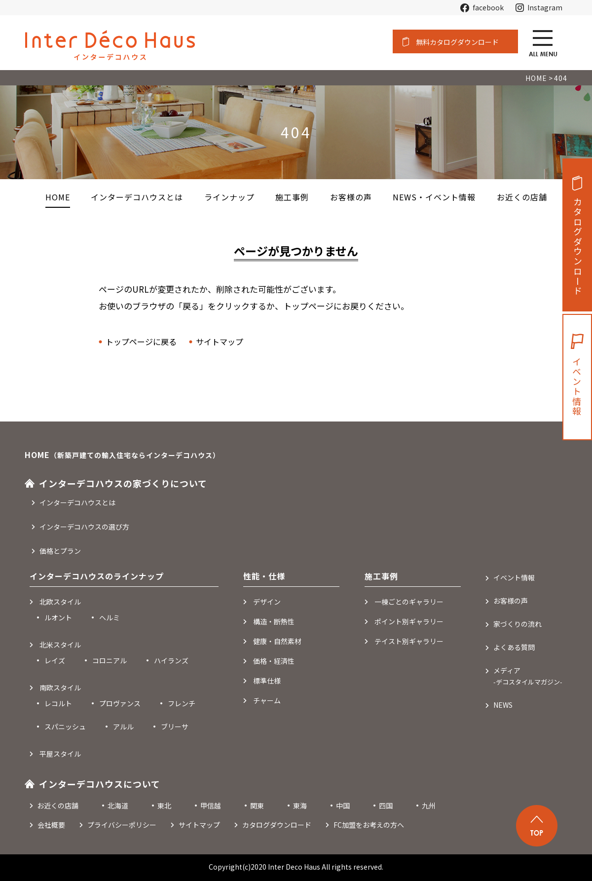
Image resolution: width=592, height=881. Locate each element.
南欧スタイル (60, 687)
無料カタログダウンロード (457, 42)
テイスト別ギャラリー (409, 641)
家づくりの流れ (517, 624)
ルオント (58, 617)
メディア (527, 676)
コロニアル (109, 660)
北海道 (118, 805)
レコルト (58, 703)
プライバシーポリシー (121, 825)
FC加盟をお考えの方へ (368, 825)
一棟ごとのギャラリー (409, 602)
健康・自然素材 (277, 641)
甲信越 (210, 805)
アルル (123, 726)
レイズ (54, 660)
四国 (386, 805)
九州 (429, 805)
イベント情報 (576, 387)
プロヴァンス (120, 703)
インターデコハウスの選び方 (84, 527)
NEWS (503, 705)
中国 (343, 805)
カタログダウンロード (577, 246)
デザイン (267, 602)
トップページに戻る (141, 341)
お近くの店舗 (57, 805)
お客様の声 (510, 601)
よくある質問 (514, 647)
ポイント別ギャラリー (409, 621)
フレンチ (181, 703)
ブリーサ (174, 726)
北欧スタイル (60, 602)
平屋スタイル (60, 754)
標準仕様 (267, 681)
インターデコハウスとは (77, 502)
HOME (57, 197)
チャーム (267, 700)
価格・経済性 (274, 661)
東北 (164, 805)
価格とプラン (60, 551)
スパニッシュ (65, 726)
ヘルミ (109, 617)
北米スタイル (60, 645)
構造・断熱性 (274, 621)
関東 (257, 805)
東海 (300, 805)
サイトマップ (219, 341)
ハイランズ (171, 660)
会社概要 (51, 825)
